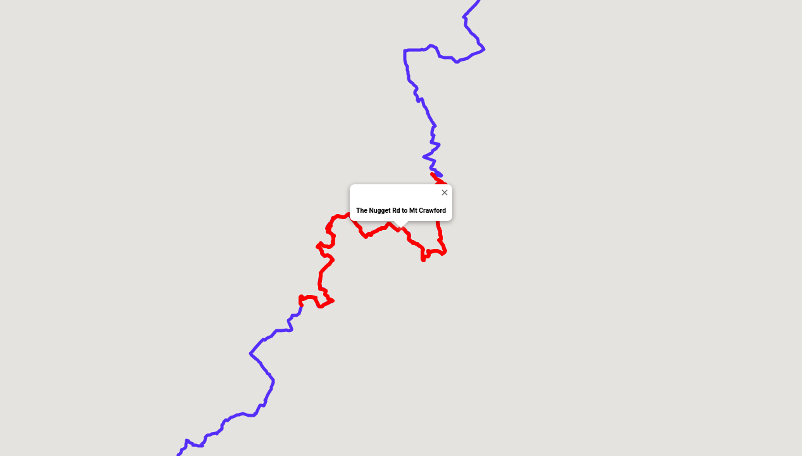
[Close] (444, 192)
